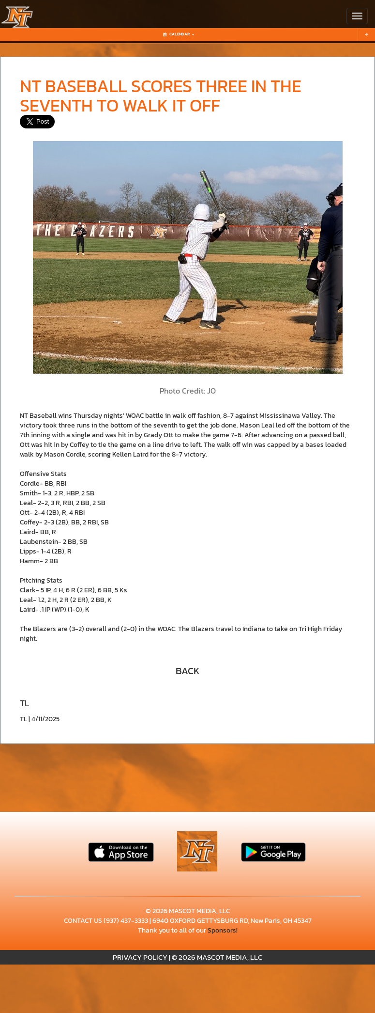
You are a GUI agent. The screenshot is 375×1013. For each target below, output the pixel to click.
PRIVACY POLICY (140, 957)
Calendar (178, 34)
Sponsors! (223, 930)
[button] (188, 670)
